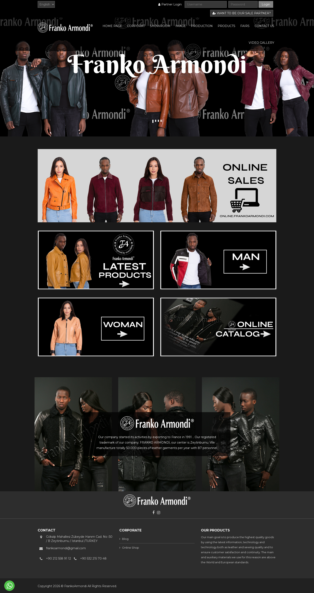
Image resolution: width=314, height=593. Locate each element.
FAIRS (245, 26)
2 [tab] (155, 121)
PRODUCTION (202, 26)
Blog (125, 538)
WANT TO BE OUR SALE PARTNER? (241, 13)
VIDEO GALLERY (261, 43)
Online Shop (130, 547)
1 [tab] (152, 121)
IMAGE (180, 26)
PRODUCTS (226, 26)
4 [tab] (161, 121)
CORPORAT (136, 26)
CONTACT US (264, 26)
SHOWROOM (160, 26)
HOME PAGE (112, 26)
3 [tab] (158, 121)
